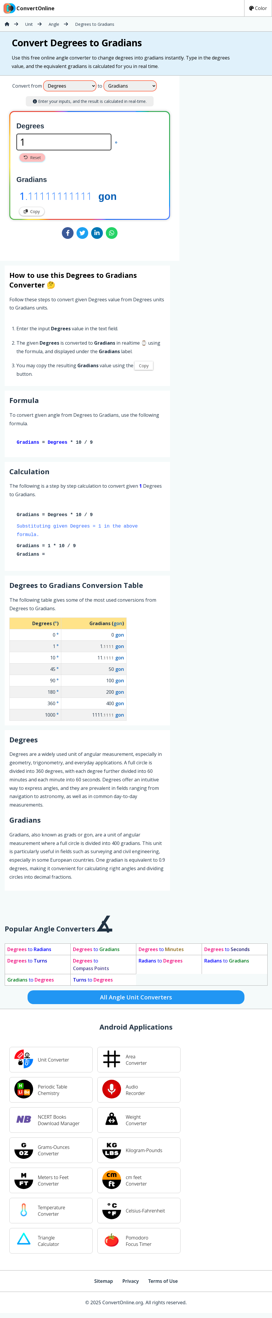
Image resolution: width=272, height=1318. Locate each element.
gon (107, 196)
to (29, 950)
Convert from (27, 86)
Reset (32, 157)
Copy (32, 211)
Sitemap (103, 1282)
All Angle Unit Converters (136, 998)
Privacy (130, 1282)
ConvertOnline (28, 8)
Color (258, 8)
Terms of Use (163, 1282)
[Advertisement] (222, 114)
